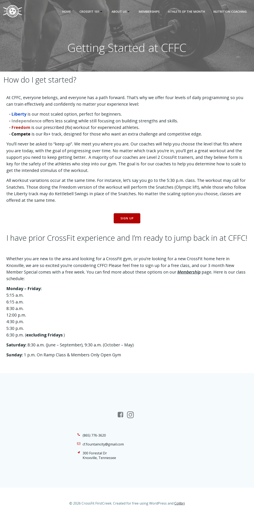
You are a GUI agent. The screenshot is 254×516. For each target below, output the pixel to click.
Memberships (149, 12)
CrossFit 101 (91, 12)
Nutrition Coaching (230, 12)
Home (66, 12)
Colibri (179, 503)
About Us (121, 12)
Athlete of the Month (186, 12)
